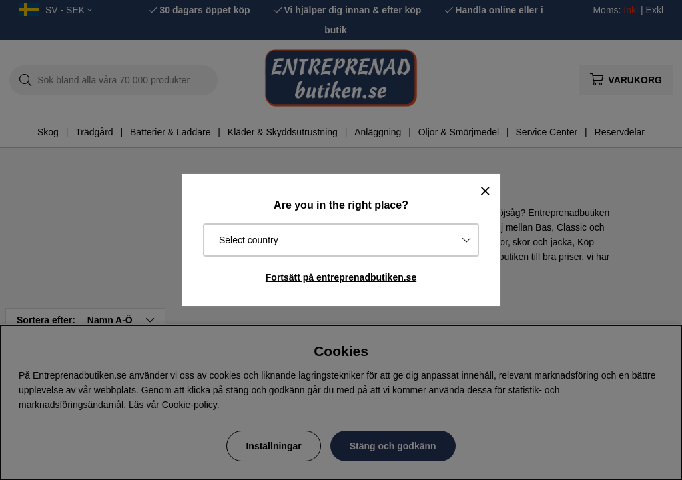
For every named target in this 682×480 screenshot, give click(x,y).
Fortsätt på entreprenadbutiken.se (341, 277)
